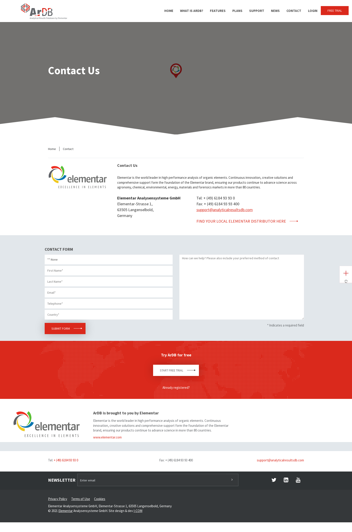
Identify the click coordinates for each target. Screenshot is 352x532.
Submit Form (60, 328)
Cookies (99, 499)
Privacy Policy (57, 499)
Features (218, 11)
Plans (237, 11)
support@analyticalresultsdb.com (224, 209)
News (275, 11)
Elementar (65, 511)
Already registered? (176, 387)
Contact (293, 11)
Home (168, 11)
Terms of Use (80, 499)
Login (312, 11)
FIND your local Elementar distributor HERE (241, 221)
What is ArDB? (191, 11)
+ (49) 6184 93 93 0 (66, 460)
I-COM (138, 511)
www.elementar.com (107, 437)
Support (256, 11)
